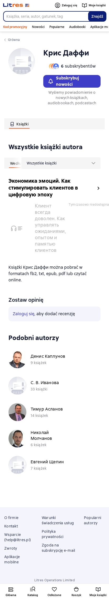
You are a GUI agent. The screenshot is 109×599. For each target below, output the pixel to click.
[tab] (19, 124)
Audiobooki (77, 27)
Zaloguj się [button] (23, 314)
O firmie (11, 517)
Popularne (56, 27)
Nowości (38, 27)
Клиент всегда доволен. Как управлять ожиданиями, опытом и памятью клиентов (50, 228)
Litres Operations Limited (54, 580)
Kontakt (11, 526)
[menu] (61, 163)
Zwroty (10, 548)
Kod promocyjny (15, 27)
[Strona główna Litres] (16, 5)
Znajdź (97, 16)
